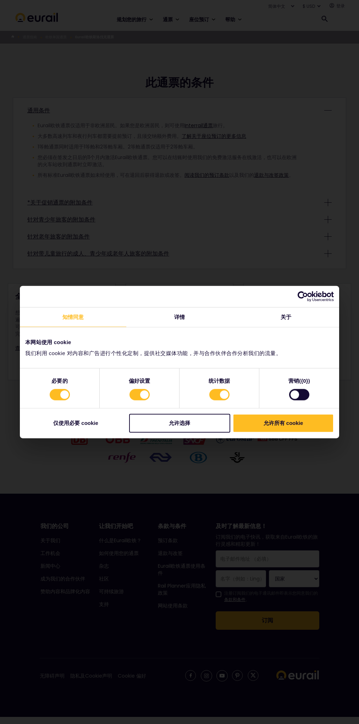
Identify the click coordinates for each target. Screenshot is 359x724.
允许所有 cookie (283, 423)
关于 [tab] (286, 317)
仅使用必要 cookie (75, 423)
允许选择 (179, 423)
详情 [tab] (179, 317)
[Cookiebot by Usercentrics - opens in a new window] (303, 296)
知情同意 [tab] (73, 317)
